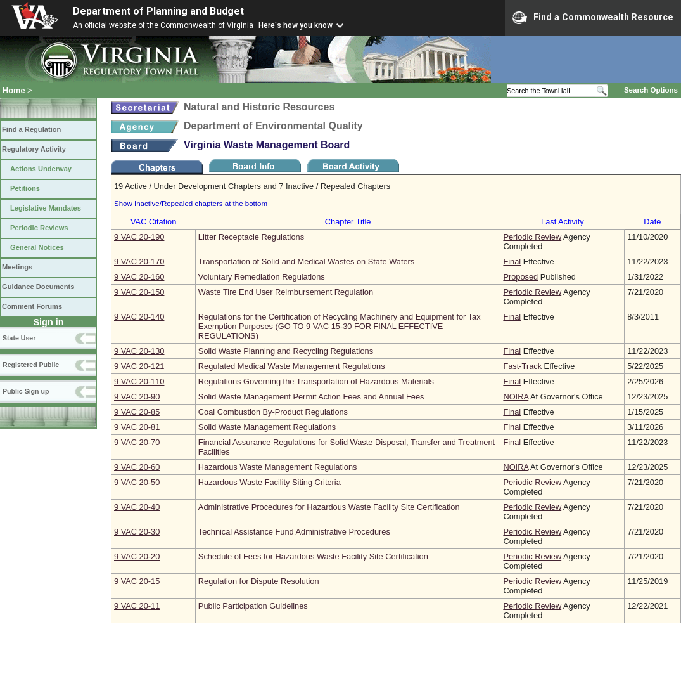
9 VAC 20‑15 (137, 581)
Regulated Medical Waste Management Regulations (291, 366)
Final (512, 261)
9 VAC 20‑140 (139, 316)
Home (14, 90)
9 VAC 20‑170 (139, 261)
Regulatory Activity (34, 149)
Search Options (651, 90)
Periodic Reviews (39, 227)
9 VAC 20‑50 (137, 482)
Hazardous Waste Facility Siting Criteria (269, 482)
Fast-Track (522, 366)
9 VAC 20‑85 (137, 412)
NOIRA (515, 396)
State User (19, 338)
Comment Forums (32, 306)
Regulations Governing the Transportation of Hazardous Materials (316, 381)
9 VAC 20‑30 (137, 531)
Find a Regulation (31, 129)
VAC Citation (153, 221)
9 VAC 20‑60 (137, 467)
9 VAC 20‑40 (137, 507)
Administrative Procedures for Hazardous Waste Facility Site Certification (329, 507)
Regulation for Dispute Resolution (258, 581)
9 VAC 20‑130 (139, 351)
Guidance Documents (38, 286)
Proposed (520, 277)
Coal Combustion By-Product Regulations (273, 412)
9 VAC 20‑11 (137, 606)
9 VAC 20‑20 (137, 556)
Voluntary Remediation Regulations (261, 277)
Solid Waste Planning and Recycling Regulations (285, 351)
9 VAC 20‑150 (139, 292)
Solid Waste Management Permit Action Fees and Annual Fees (311, 396)
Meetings (17, 267)
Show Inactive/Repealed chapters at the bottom (190, 203)
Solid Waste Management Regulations (267, 427)
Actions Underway (41, 168)
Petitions (25, 188)
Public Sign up (26, 391)
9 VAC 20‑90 (137, 396)
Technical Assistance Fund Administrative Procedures (294, 531)
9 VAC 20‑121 (139, 366)
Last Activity (562, 221)
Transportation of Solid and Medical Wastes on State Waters (306, 261)
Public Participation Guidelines (253, 606)
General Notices (37, 247)
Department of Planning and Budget (158, 11)
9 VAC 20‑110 (139, 381)
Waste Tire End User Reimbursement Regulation (285, 292)
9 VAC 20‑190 (139, 237)
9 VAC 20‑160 (139, 277)
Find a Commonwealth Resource (592, 17)
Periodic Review (532, 237)
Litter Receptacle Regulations (251, 237)
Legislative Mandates (45, 208)
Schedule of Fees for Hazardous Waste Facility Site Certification (313, 556)
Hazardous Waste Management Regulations (277, 467)
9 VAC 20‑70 (137, 442)
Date (652, 221)
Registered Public (31, 364)
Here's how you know (295, 25)
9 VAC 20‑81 (137, 427)
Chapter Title (348, 221)
